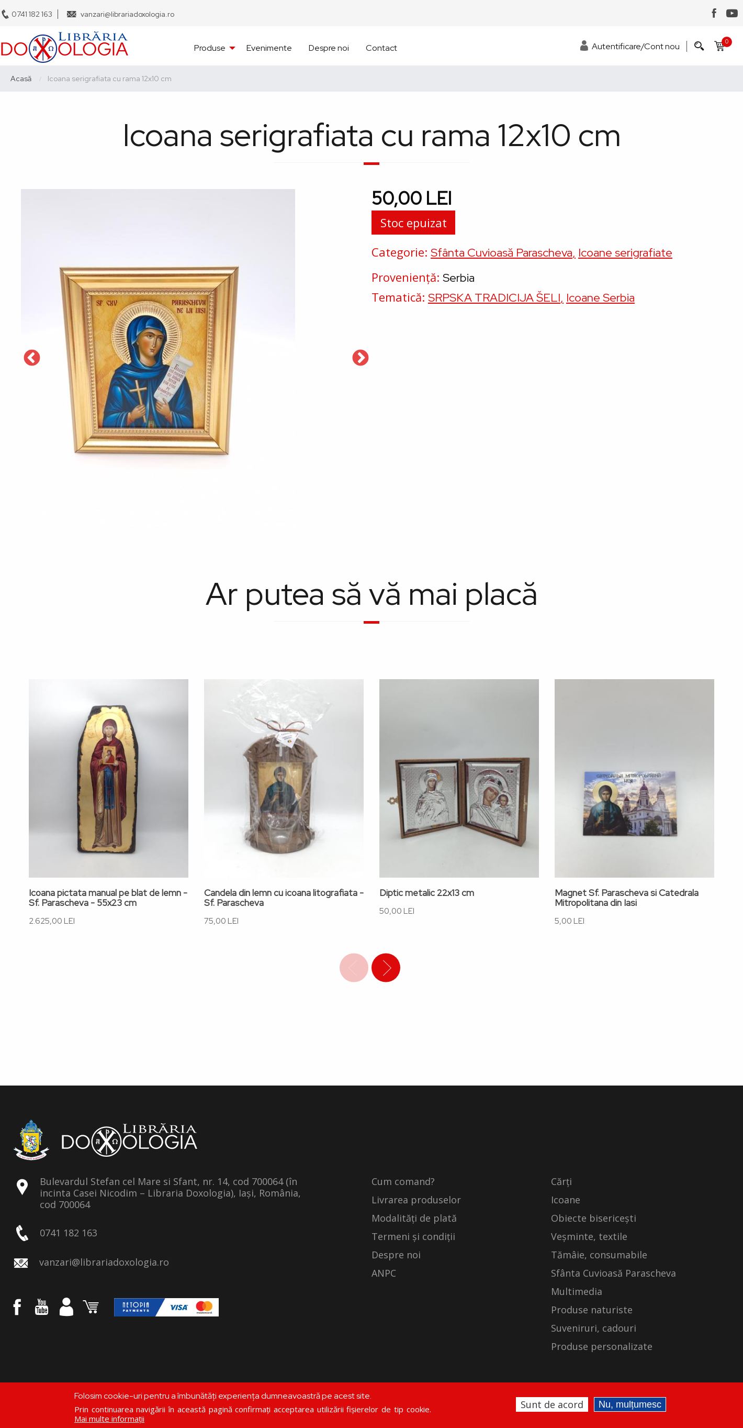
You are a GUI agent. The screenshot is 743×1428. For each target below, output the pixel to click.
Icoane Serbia (600, 297)
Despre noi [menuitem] (329, 47)
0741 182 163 (32, 14)
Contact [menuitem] (381, 47)
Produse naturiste (592, 1310)
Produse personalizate (601, 1347)
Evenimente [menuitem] (269, 47)
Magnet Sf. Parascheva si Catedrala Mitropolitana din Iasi (627, 898)
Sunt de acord (552, 1404)
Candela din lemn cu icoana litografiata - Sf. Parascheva (284, 898)
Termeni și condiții (413, 1237)
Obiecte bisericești (593, 1218)
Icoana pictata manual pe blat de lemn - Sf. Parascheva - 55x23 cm (108, 898)
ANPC (384, 1273)
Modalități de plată (414, 1218)
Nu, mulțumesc (630, 1404)
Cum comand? (403, 1182)
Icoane (565, 1200)
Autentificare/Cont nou (636, 46)
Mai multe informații (109, 1418)
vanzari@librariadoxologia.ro (127, 14)
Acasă (20, 78)
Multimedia (576, 1292)
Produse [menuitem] (210, 47)
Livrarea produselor (416, 1200)
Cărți (561, 1182)
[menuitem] (64, 47)
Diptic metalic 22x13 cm (426, 893)
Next (361, 359)
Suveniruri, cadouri (593, 1328)
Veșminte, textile (589, 1237)
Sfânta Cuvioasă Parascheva (501, 252)
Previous (32, 359)
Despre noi (396, 1255)
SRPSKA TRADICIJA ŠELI (494, 297)
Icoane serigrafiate (625, 252)
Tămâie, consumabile (599, 1255)
